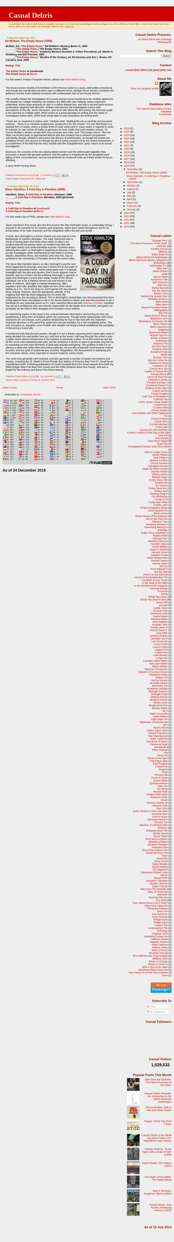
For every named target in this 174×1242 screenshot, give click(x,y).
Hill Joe (164, 566)
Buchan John (160, 357)
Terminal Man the (158, 897)
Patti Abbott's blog (75, 79)
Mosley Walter (160, 708)
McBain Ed (40, 179)
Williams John (160, 958)
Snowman (162, 858)
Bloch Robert (160, 324)
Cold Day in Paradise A (29, 380)
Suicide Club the (158, 883)
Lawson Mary (160, 647)
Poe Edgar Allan (159, 761)
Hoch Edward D (159, 569)
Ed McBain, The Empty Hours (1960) (28, 40)
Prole (165, 772)
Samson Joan (160, 805)
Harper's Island (158, 549)
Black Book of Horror (156, 315)
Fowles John (161, 505)
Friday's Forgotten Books (154, 507)
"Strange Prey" (159, 240)
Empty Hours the (26, 179)
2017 (127, 159)
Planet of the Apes (157, 758)
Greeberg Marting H (157, 524)
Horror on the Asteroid (155, 574)
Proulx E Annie (159, 777)
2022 (127, 142)
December (133, 169)
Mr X (165, 711)
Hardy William (160, 546)
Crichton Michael (158, 424)
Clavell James (160, 390)
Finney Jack (161, 491)
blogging (163, 329)
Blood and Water (158, 332)
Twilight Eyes (160, 919)
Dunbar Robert (159, 471)
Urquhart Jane (160, 933)
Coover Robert (160, 410)
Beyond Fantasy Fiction (155, 307)
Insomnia (163, 591)
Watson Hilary (160, 947)
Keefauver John (159, 613)
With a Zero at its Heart (155, 967)
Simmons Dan (160, 847)
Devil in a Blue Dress (156, 452)
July (129, 192)
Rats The (163, 786)
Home (59, 387)
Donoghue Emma (158, 466)
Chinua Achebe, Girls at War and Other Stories (158, 1109)
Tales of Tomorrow (158, 891)
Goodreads (43, 208)
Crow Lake (162, 427)
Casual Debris (31, 15)
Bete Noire (162, 301)
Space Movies (160, 864)
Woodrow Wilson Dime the (153, 969)
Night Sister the (159, 719)
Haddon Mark (160, 535)
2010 (127, 226)
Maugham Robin (158, 674)
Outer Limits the (159, 738)
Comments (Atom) (30, 394)
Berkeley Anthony (158, 299)
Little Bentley (160, 655)
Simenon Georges (158, 844)
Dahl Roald (161, 438)
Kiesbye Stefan (159, 619)
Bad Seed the (160, 282)
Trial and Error (160, 914)
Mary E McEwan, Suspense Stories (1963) (158, 1192)
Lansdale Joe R (159, 638)
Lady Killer (162, 633)
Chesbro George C (157, 382)
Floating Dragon (159, 493)
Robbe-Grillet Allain (157, 794)
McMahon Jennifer (157, 688)
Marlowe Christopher (156, 669)
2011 (127, 223)
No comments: (47, 376)
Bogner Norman (159, 335)
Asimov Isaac (160, 276)
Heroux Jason (160, 563)
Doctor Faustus (159, 463)
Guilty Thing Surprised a (154, 532)
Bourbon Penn (160, 346)
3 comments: (46, 175)
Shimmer (163, 827)
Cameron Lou (160, 365)
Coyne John (161, 421)
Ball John (162, 285)
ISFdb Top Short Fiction (153, 599)
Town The (162, 911)
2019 (127, 152)
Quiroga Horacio (158, 783)
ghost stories (161, 513)
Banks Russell (160, 287)
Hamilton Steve (48, 380)
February (132, 206)
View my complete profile (145, 88)
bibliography (161, 310)
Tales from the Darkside (153, 889)
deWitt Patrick (160, 454)
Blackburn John (159, 318)
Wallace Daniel (159, 939)
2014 (127, 213)
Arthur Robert (160, 271)
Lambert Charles (158, 635)
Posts (151, 1006)
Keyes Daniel (160, 616)
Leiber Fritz (161, 652)
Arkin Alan (162, 268)
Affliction (163, 251)
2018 (127, 155)
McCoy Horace (159, 680)
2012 (127, 219)
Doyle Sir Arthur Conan (155, 468)
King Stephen (160, 621)
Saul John (162, 808)
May (129, 195)
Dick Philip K (161, 457)
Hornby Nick (161, 571)
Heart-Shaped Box (157, 557)
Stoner (164, 875)
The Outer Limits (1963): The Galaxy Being (158, 1178)
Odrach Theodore (158, 733)
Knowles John (160, 624)
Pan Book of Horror (157, 741)
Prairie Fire (162, 766)
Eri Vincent (162, 485)
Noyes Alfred (161, 727)
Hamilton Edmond (158, 541)
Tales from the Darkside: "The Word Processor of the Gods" (158, 1082)
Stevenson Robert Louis (154, 872)
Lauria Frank (161, 644)
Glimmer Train (160, 521)
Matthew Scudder (92, 303)
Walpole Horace (159, 942)
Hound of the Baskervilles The (151, 577)
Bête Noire (162, 304)
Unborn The (161, 925)
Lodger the (162, 658)
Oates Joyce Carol (157, 730)
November (133, 182)
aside (165, 274)
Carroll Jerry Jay (159, 368)
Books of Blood (159, 338)
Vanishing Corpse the (156, 936)
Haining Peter (160, 538)
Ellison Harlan (160, 474)
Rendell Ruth (160, 791)
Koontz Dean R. (159, 630)
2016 (127, 162)
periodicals (160, 747)
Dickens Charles (159, 460)
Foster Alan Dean (158, 502)
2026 (127, 128)
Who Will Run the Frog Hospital (150, 955)
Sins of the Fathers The (155, 850)
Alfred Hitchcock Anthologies (152, 257)
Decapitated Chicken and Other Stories (150, 446)
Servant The (161, 822)
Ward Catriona (160, 944)
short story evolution (156, 839)
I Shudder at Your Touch (154, 580)
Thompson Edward (157, 908)
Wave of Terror (160, 950)
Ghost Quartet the (158, 510)
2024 (127, 135)
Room (164, 800)
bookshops (162, 340)
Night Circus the (159, 713)
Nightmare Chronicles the (154, 722)
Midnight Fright (159, 694)
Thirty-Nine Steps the (156, 905)
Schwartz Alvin (160, 814)
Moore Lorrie (161, 702)
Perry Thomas (160, 750)
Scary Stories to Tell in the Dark (150, 811)
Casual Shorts (158, 374)
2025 (127, 131)
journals (163, 605)
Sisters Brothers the (157, 852)
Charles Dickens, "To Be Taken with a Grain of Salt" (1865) (157, 1152)
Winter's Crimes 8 (158, 964)
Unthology (162, 930)
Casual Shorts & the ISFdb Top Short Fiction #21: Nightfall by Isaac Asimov (157, 1138)
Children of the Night (156, 388)
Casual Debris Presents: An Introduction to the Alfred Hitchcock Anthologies (158, 1097)
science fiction (160, 816)
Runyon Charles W (157, 802)
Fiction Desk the (157, 488)
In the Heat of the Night (155, 583)
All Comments (156, 1011)
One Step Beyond (158, 736)
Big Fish (163, 313)
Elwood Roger (160, 477)
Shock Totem (160, 836)
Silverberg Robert (158, 841)
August (131, 189)
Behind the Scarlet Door (154, 296)
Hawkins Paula (159, 555)
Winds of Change (158, 961)
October (131, 185)
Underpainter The (158, 928)
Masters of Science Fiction (153, 672)
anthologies (160, 262)
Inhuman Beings (159, 588)
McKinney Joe (160, 685)
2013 (127, 216)
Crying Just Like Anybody (154, 429)
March (131, 202)
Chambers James (158, 379)
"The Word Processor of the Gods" (148, 243)
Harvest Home (160, 552)
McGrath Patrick (159, 683)
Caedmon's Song (158, 363)
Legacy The (161, 649)
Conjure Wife (160, 407)
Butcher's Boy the (158, 360)
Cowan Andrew (159, 418)
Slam (165, 855)
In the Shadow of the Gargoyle (151, 585)
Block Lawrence (159, 326)
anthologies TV (158, 265)
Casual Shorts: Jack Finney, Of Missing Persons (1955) (160, 1207)
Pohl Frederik (160, 763)
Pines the (162, 755)
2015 (127, 165)
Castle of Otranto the (156, 371)
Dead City (162, 443)
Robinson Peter (159, 797)
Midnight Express (158, 691)
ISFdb (164, 594)
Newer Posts (9, 387)
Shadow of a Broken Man (154, 825)
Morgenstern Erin (158, 705)
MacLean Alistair (158, 663)
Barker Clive (161, 293)
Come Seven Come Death (153, 402)
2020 (127, 148)
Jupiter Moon (160, 608)
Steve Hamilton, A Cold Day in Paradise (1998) (35, 189)
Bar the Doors (160, 290)
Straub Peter (161, 878)
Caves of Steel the (157, 377)
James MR (162, 602)
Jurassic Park (160, 610)
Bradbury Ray (160, 349)
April (130, 199)
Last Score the (160, 641)
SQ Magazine (160, 869)
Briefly (164, 354)
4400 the (161, 246)
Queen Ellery (160, 780)
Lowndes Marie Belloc (155, 660)
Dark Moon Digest (158, 441)
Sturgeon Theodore (157, 880)
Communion (161, 404)
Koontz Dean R (159, 627)
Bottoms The (161, 343)
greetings (162, 530)
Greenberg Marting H (156, 527)
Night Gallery (160, 716)
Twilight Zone (160, 922)
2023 (127, 138)
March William (160, 666)
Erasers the (161, 482)
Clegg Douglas (159, 393)
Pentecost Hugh (159, 744)
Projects (163, 769)
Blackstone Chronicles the (153, 321)
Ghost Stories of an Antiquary (151, 516)
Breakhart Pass (159, 352)
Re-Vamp (162, 788)
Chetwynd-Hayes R (157, 385)
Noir (165, 724)
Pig (166, 752)
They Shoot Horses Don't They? (150, 903)
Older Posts (109, 387)
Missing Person (159, 697)
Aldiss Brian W (160, 254)
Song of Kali (161, 861)
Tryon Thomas (160, 916)
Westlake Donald (158, 953)
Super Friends (160, 886)
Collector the (161, 399)
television (162, 894)
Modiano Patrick (159, 699)
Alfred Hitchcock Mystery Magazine (148, 260)
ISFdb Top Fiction (158, 596)
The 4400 (161, 900)
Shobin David (160, 833)
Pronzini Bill (161, 775)
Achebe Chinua (159, 249)
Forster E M (161, 499)
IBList (33, 74)
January (131, 209)
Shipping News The (157, 830)
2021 (127, 145)
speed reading (160, 866)
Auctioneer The (159, 279)
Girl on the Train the (157, 519)
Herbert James (159, 560)
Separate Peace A (158, 819)
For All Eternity (160, 496)
